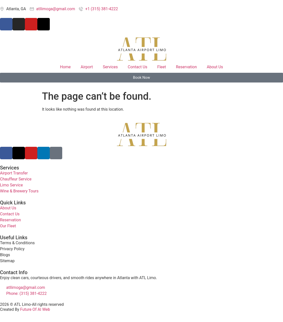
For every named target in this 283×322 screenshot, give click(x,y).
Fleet (161, 67)
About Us (215, 67)
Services (110, 67)
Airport (87, 67)
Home (65, 67)
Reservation (186, 67)
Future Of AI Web (35, 309)
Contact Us (137, 67)
